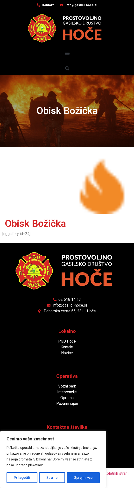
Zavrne (52, 478)
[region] (53, 459)
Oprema (67, 397)
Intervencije (67, 392)
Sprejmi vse (83, 478)
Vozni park (67, 386)
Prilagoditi (22, 478)
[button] (67, 53)
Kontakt (67, 347)
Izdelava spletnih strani (108, 473)
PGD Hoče (67, 341)
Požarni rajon (67, 403)
